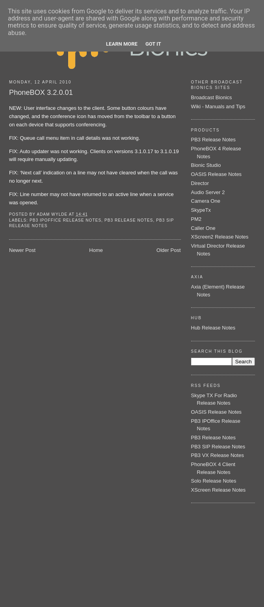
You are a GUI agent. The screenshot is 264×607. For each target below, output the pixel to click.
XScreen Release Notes (218, 490)
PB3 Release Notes (128, 220)
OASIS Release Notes (216, 174)
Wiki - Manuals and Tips (218, 106)
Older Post (168, 250)
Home (96, 250)
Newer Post (22, 250)
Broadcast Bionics (211, 97)
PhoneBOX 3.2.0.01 (41, 92)
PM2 (196, 219)
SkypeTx (201, 210)
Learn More (122, 44)
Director (200, 183)
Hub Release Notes (213, 328)
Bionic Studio (206, 165)
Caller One (203, 228)
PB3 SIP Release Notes (218, 447)
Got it (153, 44)
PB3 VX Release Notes (217, 455)
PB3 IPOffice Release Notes (65, 220)
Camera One (205, 201)
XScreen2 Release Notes (220, 237)
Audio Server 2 (208, 192)
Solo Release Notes (213, 481)
